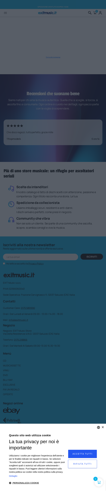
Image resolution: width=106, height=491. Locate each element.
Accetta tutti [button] (82, 454)
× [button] (102, 427)
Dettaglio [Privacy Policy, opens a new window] (13, 476)
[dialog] (53, 457)
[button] (37, 483)
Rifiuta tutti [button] (82, 464)
